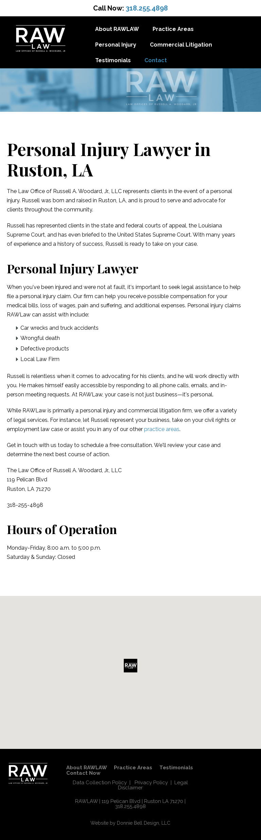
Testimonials (113, 60)
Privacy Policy (151, 782)
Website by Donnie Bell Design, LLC (130, 823)
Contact (155, 60)
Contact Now (83, 773)
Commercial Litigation (181, 44)
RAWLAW (86, 801)
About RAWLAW (117, 29)
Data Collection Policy (100, 782)
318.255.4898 (147, 8)
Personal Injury (115, 44)
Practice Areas (173, 29)
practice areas (161, 429)
